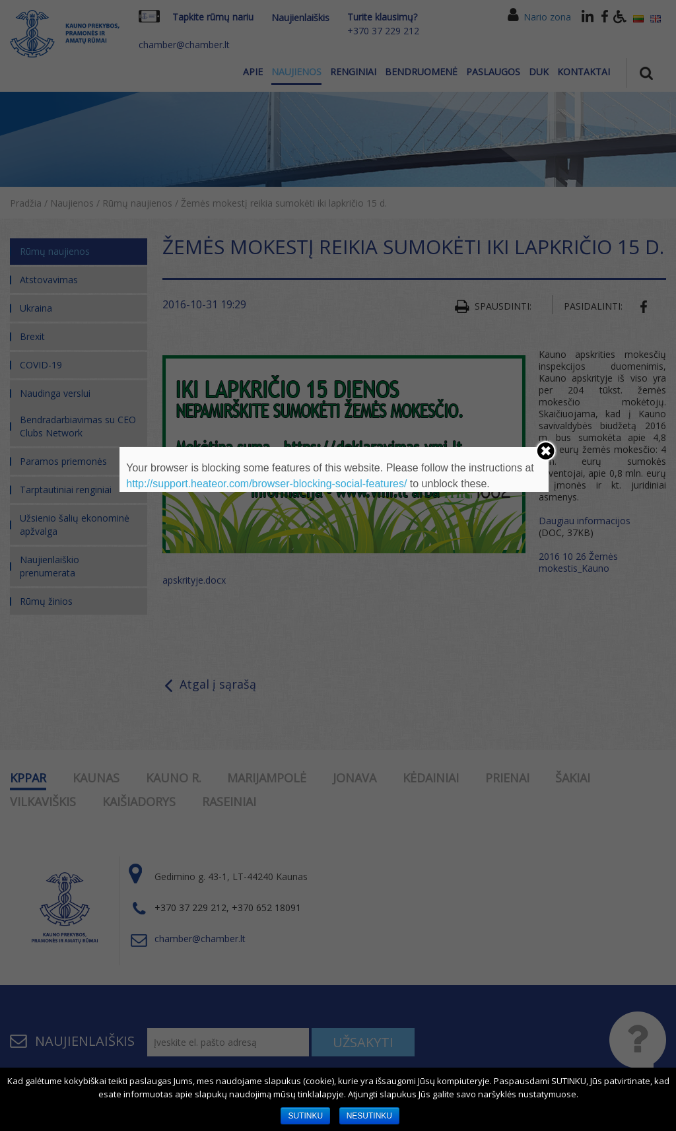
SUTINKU (305, 1115)
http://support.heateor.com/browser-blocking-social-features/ (266, 483)
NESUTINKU (369, 1115)
